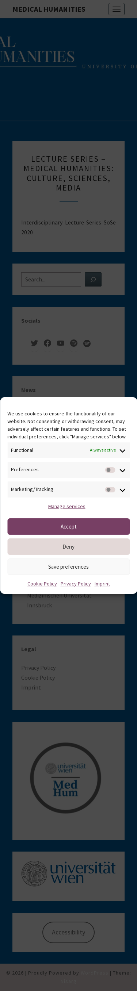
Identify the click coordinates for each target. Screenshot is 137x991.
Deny (68, 546)
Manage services (66, 506)
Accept (69, 526)
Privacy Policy (76, 583)
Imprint (102, 583)
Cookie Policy (42, 583)
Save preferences (68, 566)
